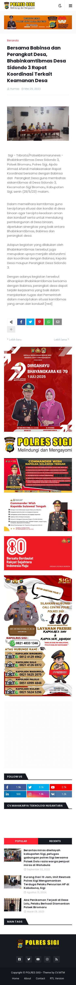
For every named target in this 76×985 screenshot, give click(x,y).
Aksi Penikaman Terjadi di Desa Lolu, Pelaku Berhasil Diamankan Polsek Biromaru (47, 903)
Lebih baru (15, 339)
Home (15, 978)
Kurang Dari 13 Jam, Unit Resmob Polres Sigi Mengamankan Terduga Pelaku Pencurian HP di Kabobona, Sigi (47, 882)
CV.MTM (60, 972)
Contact (40, 978)
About (27, 978)
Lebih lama (60, 339)
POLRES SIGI (33, 972)
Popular (21, 841)
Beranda (13, 40)
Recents (55, 841)
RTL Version (57, 978)
